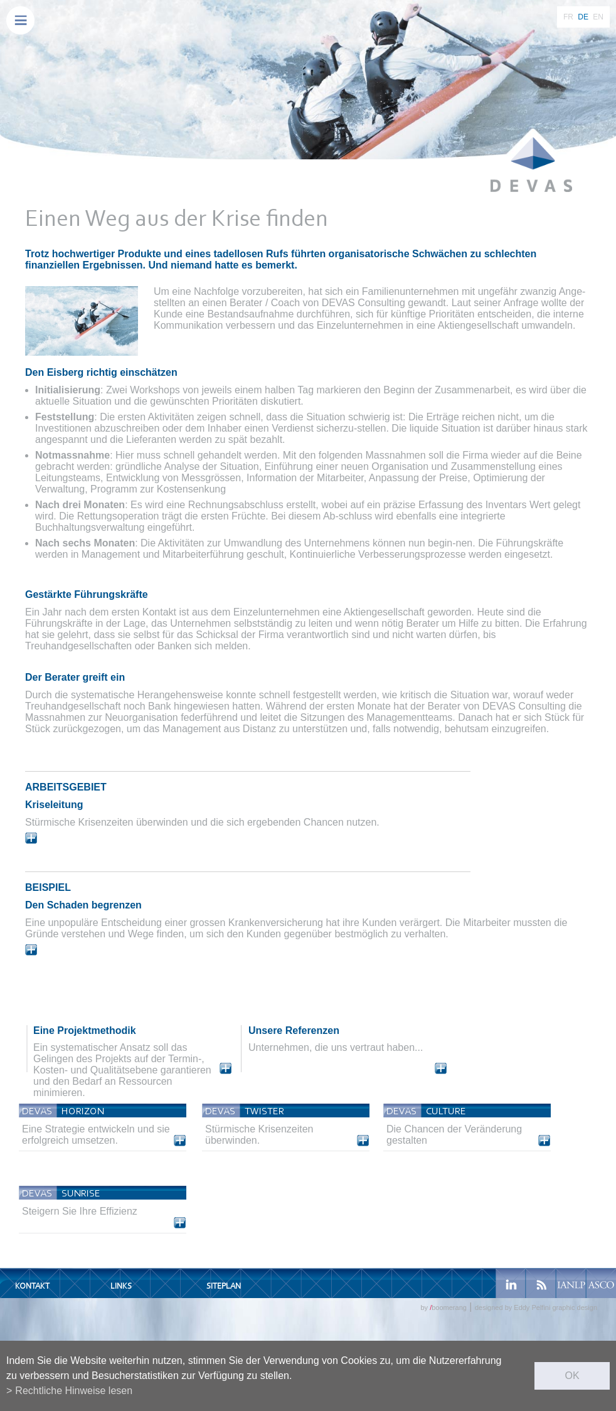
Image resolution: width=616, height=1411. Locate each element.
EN (598, 17)
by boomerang (443, 1307)
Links (121, 1286)
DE (583, 17)
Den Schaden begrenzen (83, 905)
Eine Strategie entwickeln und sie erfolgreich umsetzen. (96, 1135)
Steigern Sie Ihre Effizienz (79, 1211)
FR (568, 17)
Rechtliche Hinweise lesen (73, 1390)
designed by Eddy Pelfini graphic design (536, 1307)
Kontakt (32, 1286)
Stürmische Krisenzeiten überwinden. (259, 1135)
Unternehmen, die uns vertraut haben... (335, 1047)
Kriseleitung (54, 804)
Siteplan (223, 1286)
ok (572, 1375)
